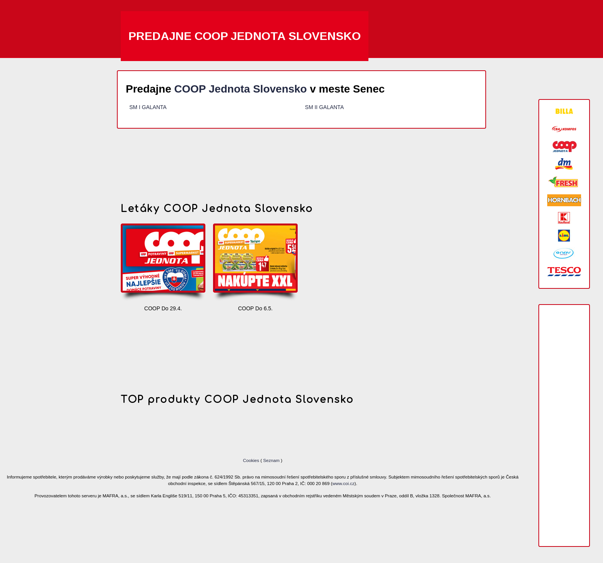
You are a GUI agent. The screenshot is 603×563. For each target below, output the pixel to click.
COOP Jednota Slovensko (240, 89)
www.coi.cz (343, 483)
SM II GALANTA (324, 107)
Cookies (251, 460)
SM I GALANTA (147, 107)
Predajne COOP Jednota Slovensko (244, 36)
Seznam (271, 460)
